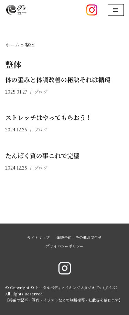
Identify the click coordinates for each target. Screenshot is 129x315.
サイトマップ (38, 237)
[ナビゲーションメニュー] (116, 10)
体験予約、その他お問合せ (79, 237)
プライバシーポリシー (65, 246)
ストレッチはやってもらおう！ (48, 117)
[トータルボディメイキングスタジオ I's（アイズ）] (16, 10)
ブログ (40, 91)
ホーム (12, 44)
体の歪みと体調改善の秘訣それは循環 (57, 79)
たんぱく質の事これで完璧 (42, 155)
